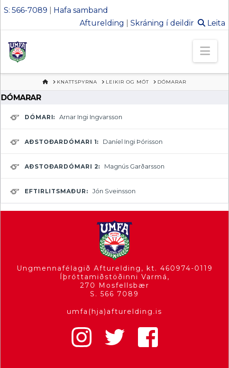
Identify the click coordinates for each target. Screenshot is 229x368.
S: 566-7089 (25, 10)
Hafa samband (81, 10)
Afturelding (102, 23)
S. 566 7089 (114, 294)
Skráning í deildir (162, 23)
